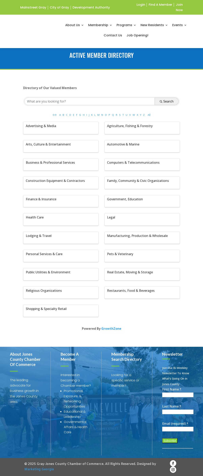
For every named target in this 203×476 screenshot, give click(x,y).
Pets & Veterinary (120, 254)
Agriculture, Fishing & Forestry (130, 126)
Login (141, 4)
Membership (99, 26)
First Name (171, 389)
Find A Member (160, 4)
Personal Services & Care (44, 254)
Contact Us (113, 36)
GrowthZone (111, 328)
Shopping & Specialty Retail (46, 309)
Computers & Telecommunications (133, 162)
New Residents (152, 26)
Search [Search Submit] (166, 101)
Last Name (171, 406)
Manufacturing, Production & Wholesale (137, 236)
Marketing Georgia (39, 469)
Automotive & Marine (123, 144)
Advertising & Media (41, 126)
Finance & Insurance (41, 199)
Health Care (35, 217)
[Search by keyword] (89, 101)
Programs (125, 26)
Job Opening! (138, 36)
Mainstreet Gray (33, 7)
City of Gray (59, 7)
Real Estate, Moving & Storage (130, 272)
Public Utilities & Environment (48, 272)
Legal (111, 217)
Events (178, 26)
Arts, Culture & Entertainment (48, 144)
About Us (73, 26)
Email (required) (175, 423)
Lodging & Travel (39, 236)
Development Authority (91, 7)
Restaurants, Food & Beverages (131, 290)
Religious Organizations (44, 290)
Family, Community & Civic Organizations (138, 181)
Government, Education (125, 199)
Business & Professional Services (50, 162)
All (149, 115)
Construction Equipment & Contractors (55, 181)
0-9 (54, 115)
